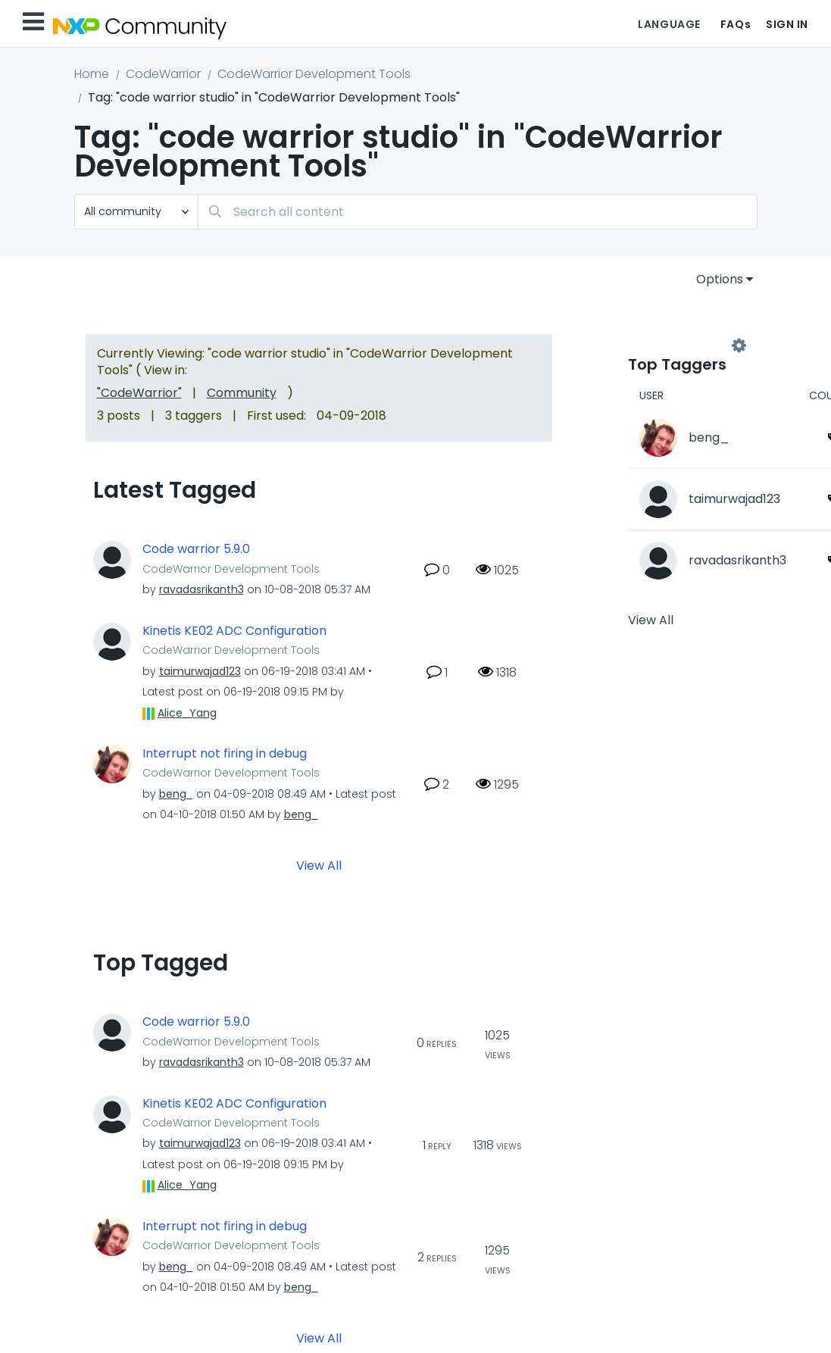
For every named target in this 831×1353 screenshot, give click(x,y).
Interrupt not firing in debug (224, 753)
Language (669, 24)
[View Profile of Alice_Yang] (187, 712)
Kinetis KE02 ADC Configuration (234, 631)
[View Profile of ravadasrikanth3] (201, 589)
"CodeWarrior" (139, 393)
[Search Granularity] (136, 212)
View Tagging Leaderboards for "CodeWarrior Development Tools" (683, 346)
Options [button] (719, 279)
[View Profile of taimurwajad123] (200, 671)
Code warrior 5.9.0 (196, 549)
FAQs (735, 24)
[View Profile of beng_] (176, 793)
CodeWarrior (163, 74)
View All (319, 865)
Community (241, 393)
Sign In (787, 24)
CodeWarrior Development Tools (314, 74)
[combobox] (478, 212)
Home (91, 74)
